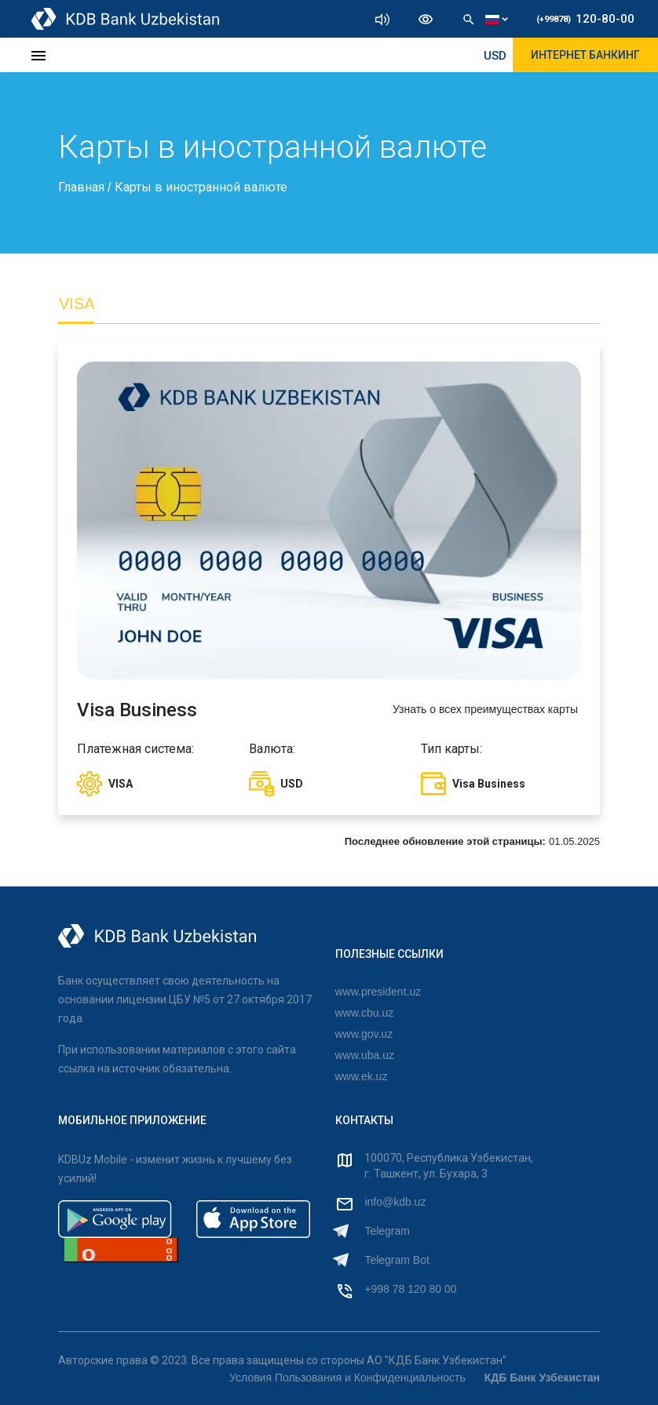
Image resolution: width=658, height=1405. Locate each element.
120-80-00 (585, 19)
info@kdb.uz (395, 1202)
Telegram (387, 1231)
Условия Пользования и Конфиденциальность (347, 1377)
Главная (83, 187)
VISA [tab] (77, 303)
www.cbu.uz (364, 1012)
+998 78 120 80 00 (410, 1289)
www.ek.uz (361, 1076)
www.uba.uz (364, 1055)
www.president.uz (378, 991)
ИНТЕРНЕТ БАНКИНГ (585, 55)
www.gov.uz (364, 1034)
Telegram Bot (396, 1260)
